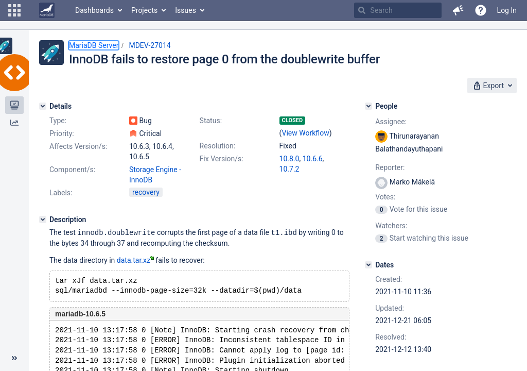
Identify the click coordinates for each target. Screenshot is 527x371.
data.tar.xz (135, 260)
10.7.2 (289, 169)
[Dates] (368, 264)
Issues (185, 10)
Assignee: (391, 121)
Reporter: (390, 167)
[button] (14, 10)
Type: (57, 120)
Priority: (61, 133)
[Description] (42, 219)
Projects (144, 10)
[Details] (42, 106)
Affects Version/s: (78, 146)
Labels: (60, 193)
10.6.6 (313, 159)
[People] (368, 106)
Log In (507, 10)
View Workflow (305, 133)
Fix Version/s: (221, 159)
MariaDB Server (93, 45)
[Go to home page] (47, 10)
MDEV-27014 (149, 45)
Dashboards (94, 10)
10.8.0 (289, 159)
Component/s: (72, 169)
